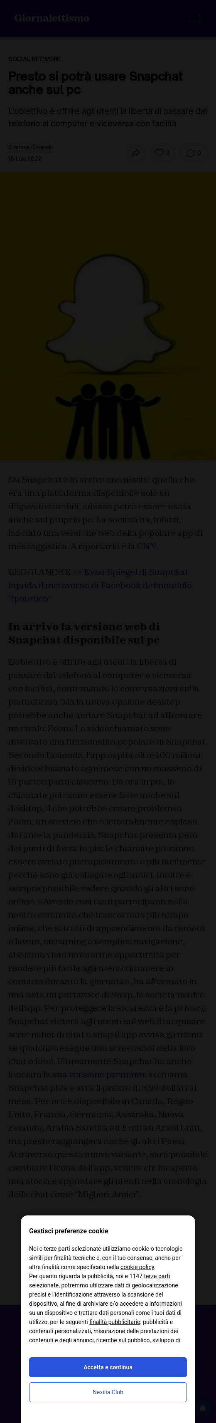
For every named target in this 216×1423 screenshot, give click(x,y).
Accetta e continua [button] (107, 1367)
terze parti (157, 1276)
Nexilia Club (108, 1392)
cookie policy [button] (137, 1267)
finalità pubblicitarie (114, 1322)
